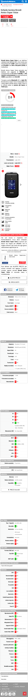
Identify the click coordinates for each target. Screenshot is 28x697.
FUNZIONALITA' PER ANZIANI (9, 563)
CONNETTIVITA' (6, 435)
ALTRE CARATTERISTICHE (9, 636)
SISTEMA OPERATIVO (7, 460)
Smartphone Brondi (18, 4)
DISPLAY (3, 341)
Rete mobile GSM (8, 222)
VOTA (19, 120)
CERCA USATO (14, 282)
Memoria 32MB (7, 210)
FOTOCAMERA (5, 373)
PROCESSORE (5, 467)
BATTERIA (4, 520)
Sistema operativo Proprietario (10, 218)
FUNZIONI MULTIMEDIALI (8, 610)
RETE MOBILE (5, 411)
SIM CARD (4, 548)
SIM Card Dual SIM (7, 225)
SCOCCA (3, 294)
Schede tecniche (8, 4)
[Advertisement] (14, 43)
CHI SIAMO (5, 686)
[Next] (20, 184)
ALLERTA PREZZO (14, 278)
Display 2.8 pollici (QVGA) (9, 202)
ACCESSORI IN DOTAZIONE (9, 673)
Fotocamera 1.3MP (8, 206)
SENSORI (3, 570)
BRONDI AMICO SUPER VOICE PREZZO (12, 235)
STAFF (16, 684)
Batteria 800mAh (7, 214)
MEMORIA (4, 474)
